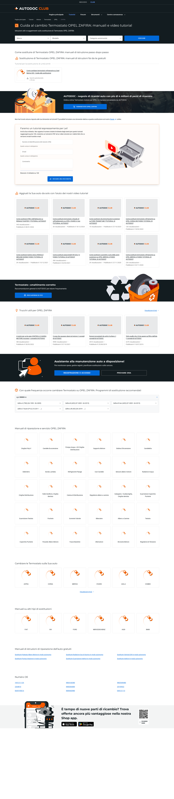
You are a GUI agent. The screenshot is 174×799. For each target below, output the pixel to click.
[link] (56, 14)
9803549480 (121, 683)
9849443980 (70, 691)
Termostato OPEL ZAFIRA (79, 106)
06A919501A (19, 691)
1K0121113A (19, 683)
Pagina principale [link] (20, 19)
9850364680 (70, 687)
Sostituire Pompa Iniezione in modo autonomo (31, 659)
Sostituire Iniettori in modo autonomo (130, 659)
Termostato (47, 19)
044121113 (121, 691)
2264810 (18, 687)
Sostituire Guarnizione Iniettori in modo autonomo (83, 659)
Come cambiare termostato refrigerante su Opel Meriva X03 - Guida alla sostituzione (43, 72)
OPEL (56, 19)
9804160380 (70, 683)
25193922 (120, 687)
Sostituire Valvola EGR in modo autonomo (131, 655)
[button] (96, 14)
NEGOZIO (83, 2)
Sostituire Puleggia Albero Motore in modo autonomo (33, 655)
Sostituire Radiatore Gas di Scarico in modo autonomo (84, 655)
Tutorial (31, 19)
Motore (39, 19)
